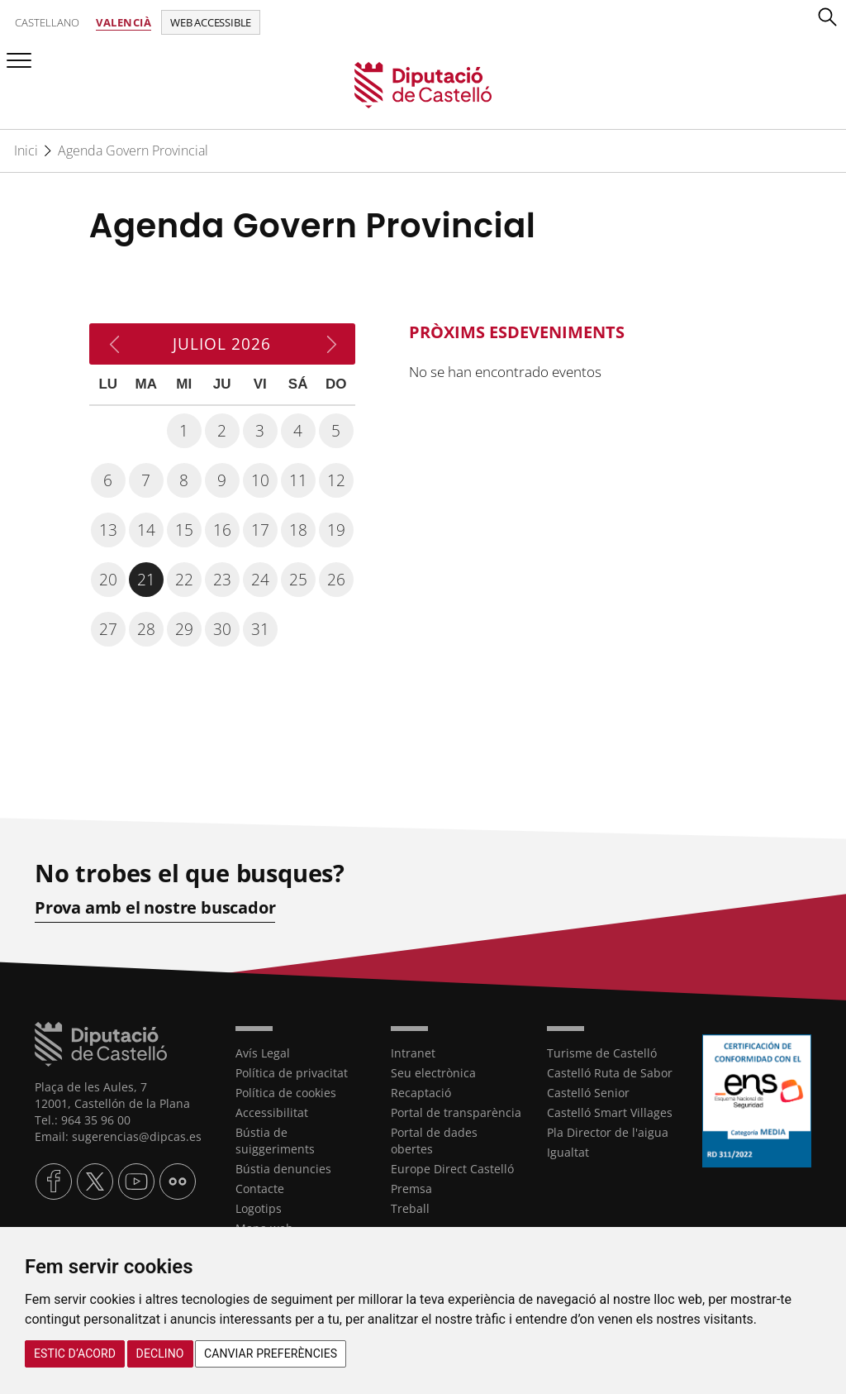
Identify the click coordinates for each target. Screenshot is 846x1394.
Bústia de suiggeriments (275, 1140)
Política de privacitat (291, 1073)
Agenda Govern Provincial (133, 150)
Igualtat (568, 1152)
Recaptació (421, 1092)
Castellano (47, 22)
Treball (410, 1208)
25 (298, 579)
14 (146, 530)
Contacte (259, 1188)
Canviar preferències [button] (270, 1353)
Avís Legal (262, 1053)
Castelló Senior (588, 1092)
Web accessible (210, 22)
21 (146, 579)
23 (222, 579)
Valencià (123, 22)
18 (298, 530)
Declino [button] (160, 1353)
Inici (26, 150)
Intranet (413, 1053)
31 (260, 629)
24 (260, 579)
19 (336, 530)
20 (108, 579)
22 (184, 579)
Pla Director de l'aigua (607, 1132)
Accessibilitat (271, 1112)
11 (298, 480)
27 (108, 629)
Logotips (258, 1208)
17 (260, 530)
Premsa (411, 1188)
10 (260, 480)
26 (336, 579)
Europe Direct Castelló (452, 1169)
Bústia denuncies (283, 1169)
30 (222, 629)
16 (222, 530)
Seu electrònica (433, 1073)
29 (184, 629)
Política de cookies (285, 1092)
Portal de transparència (456, 1112)
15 (184, 530)
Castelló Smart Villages (610, 1112)
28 (146, 629)
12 (336, 480)
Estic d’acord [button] (75, 1353)
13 (108, 530)
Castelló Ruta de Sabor (610, 1073)
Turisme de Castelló (602, 1053)
